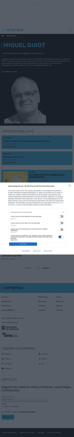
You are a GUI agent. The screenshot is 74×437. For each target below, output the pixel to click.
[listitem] (37, 212)
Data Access (37, 251)
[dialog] (37, 218)
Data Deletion (26, 251)
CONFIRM (23, 244)
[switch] (60, 216)
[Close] (70, 186)
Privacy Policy (48, 251)
